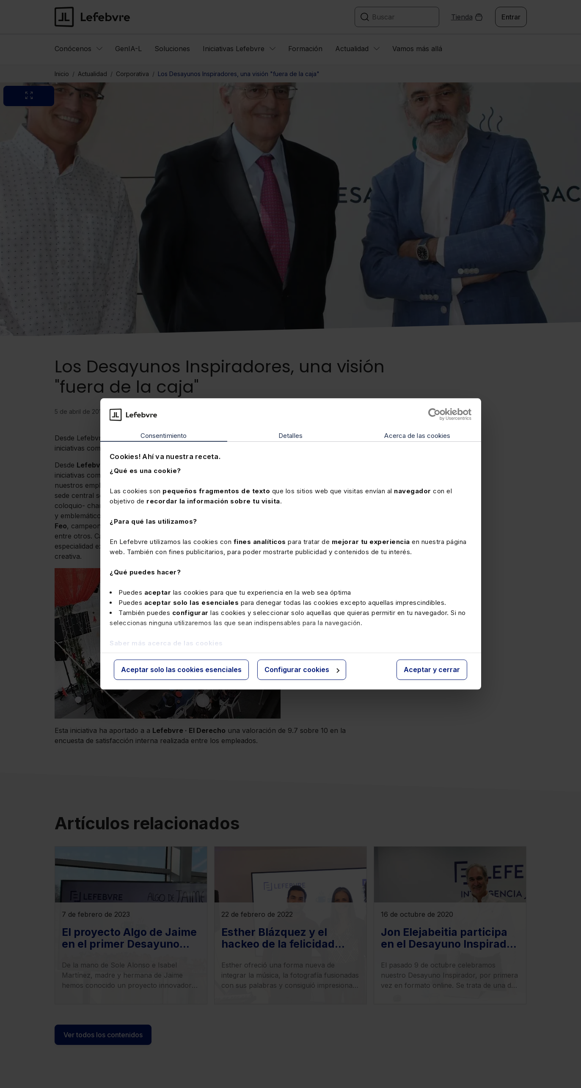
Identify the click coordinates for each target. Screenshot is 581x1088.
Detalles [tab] (290, 436)
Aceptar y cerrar (432, 669)
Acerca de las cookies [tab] (417, 436)
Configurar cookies (301, 669)
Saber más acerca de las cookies (166, 643)
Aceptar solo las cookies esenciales (181, 669)
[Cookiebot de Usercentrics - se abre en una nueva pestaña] (434, 414)
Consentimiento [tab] (163, 436)
